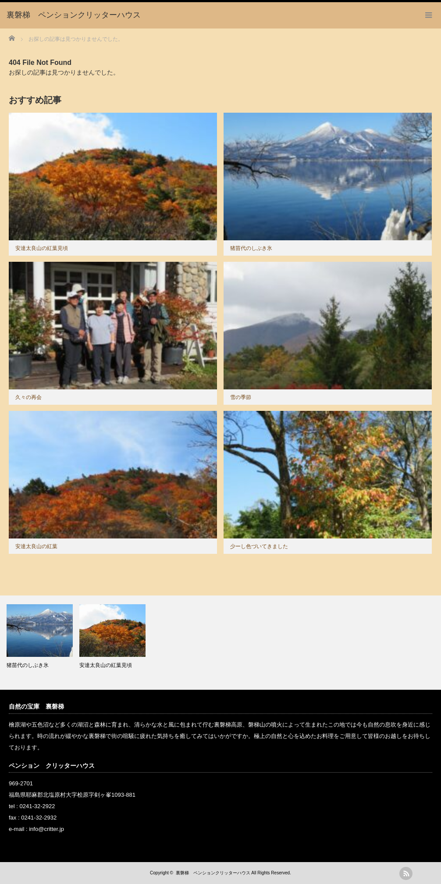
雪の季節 (240, 397)
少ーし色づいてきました (259, 546)
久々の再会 (28, 397)
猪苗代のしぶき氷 (251, 248)
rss (406, 873)
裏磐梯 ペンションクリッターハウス (213, 872)
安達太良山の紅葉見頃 (41, 248)
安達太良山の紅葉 (36, 546)
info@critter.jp (46, 829)
